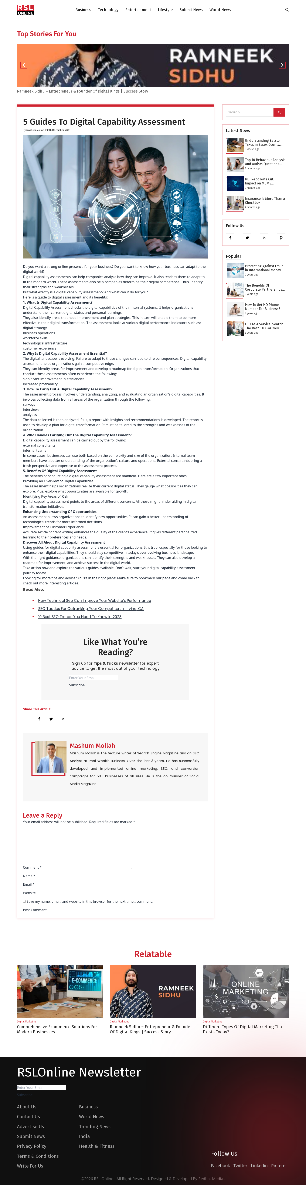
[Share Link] (39, 719)
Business (83, 9)
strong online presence (65, 266)
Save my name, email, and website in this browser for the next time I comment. (90, 901)
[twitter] (247, 238)
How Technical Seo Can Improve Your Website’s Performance (94, 600)
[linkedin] (264, 238)
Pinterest (280, 1165)
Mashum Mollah (35, 130)
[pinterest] (281, 238)
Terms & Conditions (38, 1156)
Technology (108, 9)
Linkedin (259, 1165)
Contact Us (28, 1116)
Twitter (241, 1165)
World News (220, 9)
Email (28, 884)
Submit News (191, 9)
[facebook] (230, 238)
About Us (26, 1107)
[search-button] (287, 10)
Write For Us (30, 1166)
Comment (32, 867)
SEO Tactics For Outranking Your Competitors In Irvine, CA (91, 608)
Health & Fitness (97, 1146)
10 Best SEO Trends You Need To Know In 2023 (80, 616)
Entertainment (138, 9)
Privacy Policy (31, 1146)
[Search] (279, 112)
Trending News (94, 1126)
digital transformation (83, 425)
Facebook (220, 1165)
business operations (39, 333)
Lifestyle (165, 9)
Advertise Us (30, 1126)
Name (29, 876)
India (84, 1136)
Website (29, 893)
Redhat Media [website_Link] (211, 1178)
